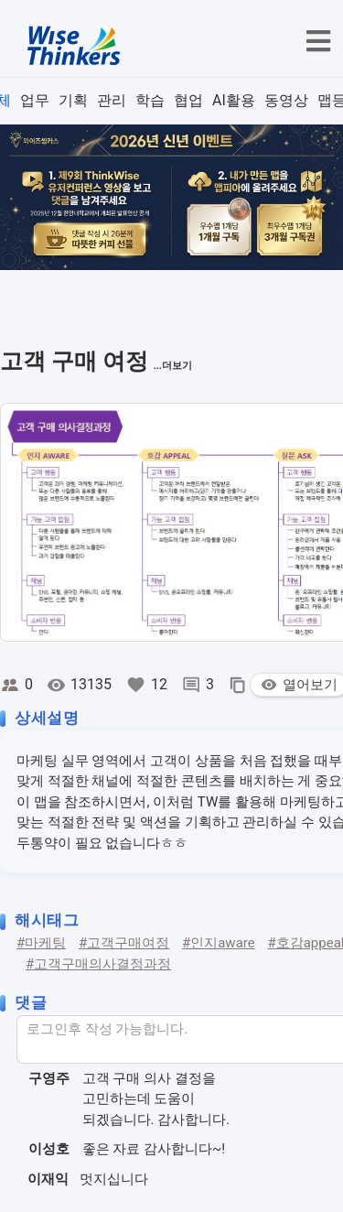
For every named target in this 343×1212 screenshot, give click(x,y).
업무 (34, 100)
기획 (73, 100)
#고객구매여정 (124, 943)
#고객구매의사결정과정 (98, 964)
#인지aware (218, 943)
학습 (150, 100)
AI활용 (233, 100)
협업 (188, 100)
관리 (111, 100)
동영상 (286, 100)
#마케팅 (41, 943)
